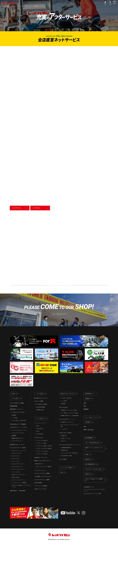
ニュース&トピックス (92, 448)
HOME (3, 6)
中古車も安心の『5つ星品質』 (18, 455)
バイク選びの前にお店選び (17, 443)
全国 (85, 434)
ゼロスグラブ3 (15, 486)
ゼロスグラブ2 (15, 489)
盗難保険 (14, 466)
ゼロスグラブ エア (16, 484)
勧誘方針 (88, 490)
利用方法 (88, 505)
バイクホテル (64, 460)
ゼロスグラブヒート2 (17, 497)
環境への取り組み (89, 460)
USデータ (63, 472)
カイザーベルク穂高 (41, 474)
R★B (37, 456)
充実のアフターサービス (12, 6)
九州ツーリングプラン (40, 519)
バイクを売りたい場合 (40, 435)
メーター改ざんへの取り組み (19, 451)
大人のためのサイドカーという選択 (92, 524)
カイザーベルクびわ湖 (41, 482)
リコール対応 (63, 490)
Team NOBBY (38, 513)
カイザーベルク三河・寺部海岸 (44, 479)
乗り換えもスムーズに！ (41, 429)
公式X (37, 462)
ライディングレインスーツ (18, 500)
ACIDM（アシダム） (66, 469)
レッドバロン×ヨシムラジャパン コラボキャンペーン (94, 521)
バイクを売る (40, 424)
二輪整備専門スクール (89, 517)
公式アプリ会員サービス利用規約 (95, 510)
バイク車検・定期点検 (65, 429)
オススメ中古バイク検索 (17, 434)
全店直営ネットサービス (67, 453)
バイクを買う (15, 429)
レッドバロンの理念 (67, 498)
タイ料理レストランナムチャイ (43, 507)
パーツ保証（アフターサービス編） (69, 443)
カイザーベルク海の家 (41, 484)
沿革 (85, 457)
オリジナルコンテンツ (40, 453)
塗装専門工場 (64, 481)
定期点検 (63, 434)
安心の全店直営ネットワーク (67, 450)
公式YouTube (39, 459)
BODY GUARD (15, 508)
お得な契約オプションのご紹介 (18, 458)
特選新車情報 (13, 437)
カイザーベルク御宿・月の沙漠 (44, 476)
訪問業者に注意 (40, 440)
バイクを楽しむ (41, 449)
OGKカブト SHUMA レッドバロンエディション (21, 517)
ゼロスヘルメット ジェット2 (19, 481)
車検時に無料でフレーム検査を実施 (69, 446)
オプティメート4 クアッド (18, 510)
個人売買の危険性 (40, 438)
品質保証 (14, 446)
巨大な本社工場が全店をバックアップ (69, 475)
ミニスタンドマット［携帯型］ (19, 513)
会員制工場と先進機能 (65, 463)
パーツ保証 (14, 448)
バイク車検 (63, 431)
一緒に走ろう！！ (39, 494)
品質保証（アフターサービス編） (69, 441)
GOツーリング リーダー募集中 (44, 497)
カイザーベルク (38, 468)
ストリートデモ (16, 492)
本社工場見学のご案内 (66, 486)
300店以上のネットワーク (17, 475)
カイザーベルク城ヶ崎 (41, 471)
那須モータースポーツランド (42, 491)
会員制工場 (63, 466)
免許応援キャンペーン (16, 440)
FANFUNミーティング (40, 488)
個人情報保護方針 (91, 495)
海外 (85, 437)
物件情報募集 (89, 468)
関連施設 (86, 440)
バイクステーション (40, 501)
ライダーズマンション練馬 (41, 510)
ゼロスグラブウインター (18, 494)
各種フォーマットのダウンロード (95, 479)
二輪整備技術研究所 (66, 478)
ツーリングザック (16, 502)
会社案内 (88, 453)
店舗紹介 (88, 429)
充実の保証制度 (63, 438)
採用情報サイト (89, 424)
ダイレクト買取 (38, 432)
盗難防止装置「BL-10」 (18, 469)
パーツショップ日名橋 (40, 516)
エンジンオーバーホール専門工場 (69, 483)
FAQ (63, 503)
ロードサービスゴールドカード (19, 461)
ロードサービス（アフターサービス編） (69, 456)
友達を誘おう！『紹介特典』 (18, 521)
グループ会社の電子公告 (92, 473)
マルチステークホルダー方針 (94, 500)
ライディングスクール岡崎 (41, 504)
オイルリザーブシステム (18, 463)
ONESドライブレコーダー (18, 505)
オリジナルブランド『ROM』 (18, 478)
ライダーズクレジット (17, 471)
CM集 (87, 485)
